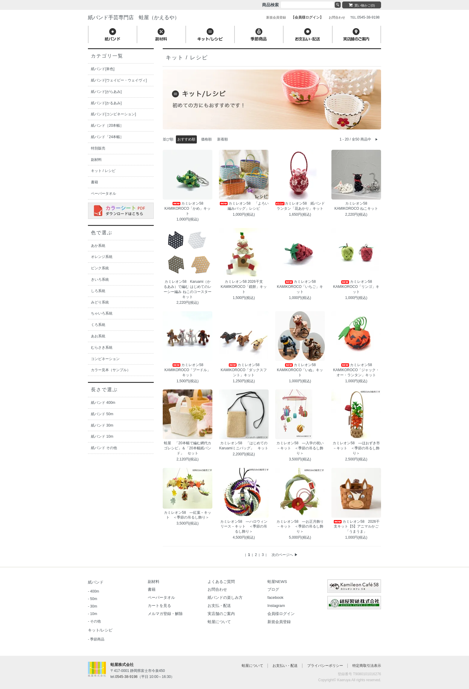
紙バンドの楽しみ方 (225, 597)
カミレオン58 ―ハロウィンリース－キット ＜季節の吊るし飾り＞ (243, 526)
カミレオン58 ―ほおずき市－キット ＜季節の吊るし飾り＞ (356, 448)
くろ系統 (98, 325)
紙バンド (95, 582)
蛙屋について (219, 622)
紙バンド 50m (102, 414)
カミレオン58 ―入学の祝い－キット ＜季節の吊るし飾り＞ (299, 448)
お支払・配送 (219, 605)
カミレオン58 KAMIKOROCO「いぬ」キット (300, 370)
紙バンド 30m (102, 425)
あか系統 (98, 246)
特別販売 (98, 148)
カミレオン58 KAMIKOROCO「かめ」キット (188, 208)
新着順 (222, 139)
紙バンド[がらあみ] (106, 92)
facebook (275, 597)
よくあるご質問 (221, 581)
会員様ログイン (281, 613)
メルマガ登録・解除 (165, 613)
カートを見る (159, 605)
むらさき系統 (101, 347)
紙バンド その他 (104, 448)
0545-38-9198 (126, 677)
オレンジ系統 (101, 257)
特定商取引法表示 (366, 666)
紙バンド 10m (102, 436)
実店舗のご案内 (221, 613)
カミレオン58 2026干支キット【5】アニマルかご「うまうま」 (356, 526)
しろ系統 (98, 291)
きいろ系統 (100, 279)
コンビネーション (105, 359)
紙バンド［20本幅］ (107, 125)
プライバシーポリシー (325, 666)
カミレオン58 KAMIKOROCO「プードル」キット (188, 370)
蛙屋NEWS (277, 581)
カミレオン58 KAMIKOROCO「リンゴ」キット (356, 286)
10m (93, 614)
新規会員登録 (279, 622)
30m (93, 606)
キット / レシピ (103, 171)
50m (93, 599)
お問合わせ (217, 589)
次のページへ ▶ (285, 555)
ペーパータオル (103, 193)
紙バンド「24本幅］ (107, 137)
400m (94, 591)
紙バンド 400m (103, 403)
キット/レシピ (100, 630)
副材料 (96, 160)
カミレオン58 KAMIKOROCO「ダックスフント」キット (244, 370)
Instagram (276, 605)
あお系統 (98, 336)
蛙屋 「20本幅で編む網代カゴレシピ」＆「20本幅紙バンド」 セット (187, 448)
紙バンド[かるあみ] (106, 103)
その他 (95, 621)
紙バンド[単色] (103, 69)
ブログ (273, 589)
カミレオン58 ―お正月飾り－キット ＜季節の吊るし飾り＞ (299, 526)
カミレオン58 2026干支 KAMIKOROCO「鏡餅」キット (244, 286)
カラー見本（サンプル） (110, 370)
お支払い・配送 (285, 666)
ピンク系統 (100, 268)
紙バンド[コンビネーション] (113, 114)
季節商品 (97, 639)
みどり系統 (100, 302)
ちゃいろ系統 (101, 313)
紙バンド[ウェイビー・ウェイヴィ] (119, 80)
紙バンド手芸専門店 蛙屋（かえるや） (133, 17)
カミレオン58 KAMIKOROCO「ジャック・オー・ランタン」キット (356, 370)
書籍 (94, 182)
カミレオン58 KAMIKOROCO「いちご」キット (300, 286)
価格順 (206, 139)
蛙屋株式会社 (122, 664)
